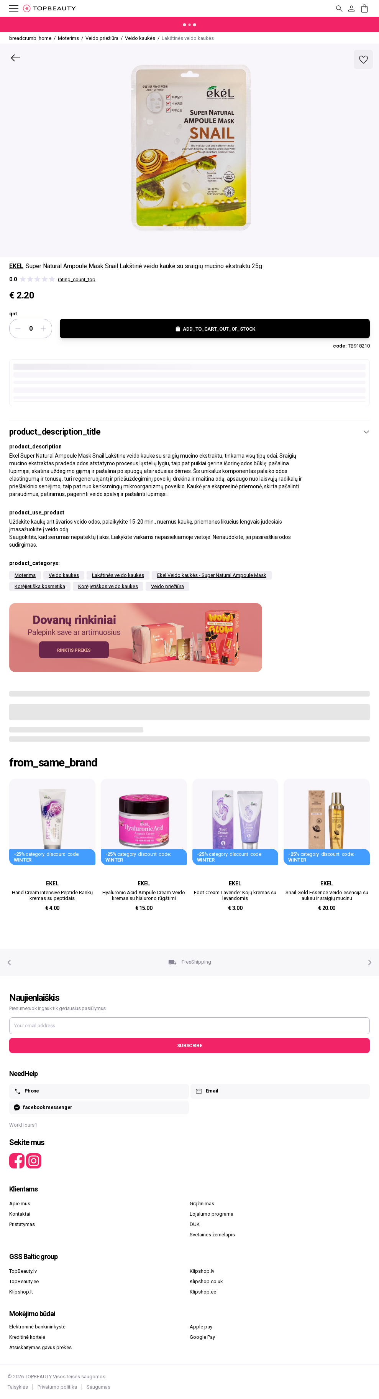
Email (206, 1091)
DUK (195, 1224)
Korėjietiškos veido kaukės (108, 586)
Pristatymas (22, 1224)
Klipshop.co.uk (206, 1281)
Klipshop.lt (21, 1292)
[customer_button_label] (351, 8)
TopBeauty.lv (23, 1271)
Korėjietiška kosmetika (40, 586)
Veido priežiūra (167, 586)
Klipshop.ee (203, 1292)
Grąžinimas (202, 1203)
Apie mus (19, 1203)
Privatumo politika (57, 1387)
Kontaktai (19, 1214)
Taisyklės (18, 1387)
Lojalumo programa (211, 1214)
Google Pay (202, 1337)
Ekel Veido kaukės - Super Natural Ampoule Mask (211, 575)
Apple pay (201, 1327)
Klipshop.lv (202, 1271)
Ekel (16, 266)
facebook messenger (43, 1107)
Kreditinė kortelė (27, 1337)
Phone (26, 1091)
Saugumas (98, 1387)
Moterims (25, 575)
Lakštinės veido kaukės (118, 575)
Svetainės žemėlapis (212, 1235)
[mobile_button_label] (9, 8)
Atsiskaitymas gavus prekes (40, 1347)
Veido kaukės (64, 575)
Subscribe (189, 1045)
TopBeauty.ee (24, 1281)
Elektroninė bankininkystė (37, 1327)
